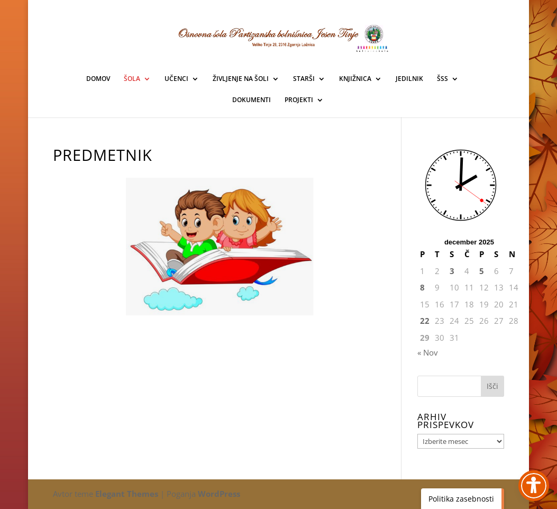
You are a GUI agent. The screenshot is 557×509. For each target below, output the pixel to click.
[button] (492, 386)
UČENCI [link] (176, 79)
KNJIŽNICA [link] (355, 79)
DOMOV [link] (98, 79)
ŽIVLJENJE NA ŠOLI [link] (241, 79)
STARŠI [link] (304, 79)
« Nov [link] (427, 352)
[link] (220, 246)
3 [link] (452, 271)
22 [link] (425, 320)
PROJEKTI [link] (299, 100)
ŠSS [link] (442, 79)
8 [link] (422, 287)
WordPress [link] (219, 493)
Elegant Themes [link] (126, 493)
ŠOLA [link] (132, 79)
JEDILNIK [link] (409, 79)
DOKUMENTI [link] (251, 100)
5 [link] (481, 271)
